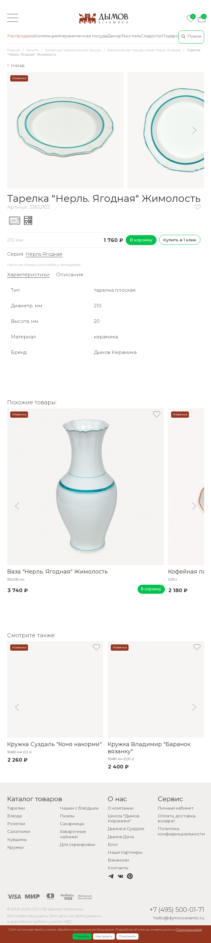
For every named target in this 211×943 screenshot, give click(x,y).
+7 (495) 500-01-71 (177, 909)
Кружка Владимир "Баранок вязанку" (149, 748)
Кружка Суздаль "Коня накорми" (54, 744)
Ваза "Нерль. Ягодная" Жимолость (57, 571)
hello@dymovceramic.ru (178, 917)
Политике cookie (189, 929)
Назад (17, 65)
